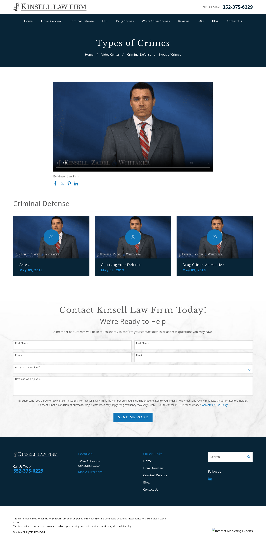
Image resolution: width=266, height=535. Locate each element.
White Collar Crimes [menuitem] (156, 21)
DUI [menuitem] (105, 21)
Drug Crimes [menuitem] (125, 21)
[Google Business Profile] (210, 479)
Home (147, 461)
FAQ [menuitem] (201, 21)
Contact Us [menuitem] (234, 21)
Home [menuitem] (28, 21)
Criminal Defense (155, 475)
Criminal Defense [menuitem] (82, 21)
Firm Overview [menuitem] (51, 21)
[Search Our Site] (248, 456)
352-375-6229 (238, 7)
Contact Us (150, 489)
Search (215, 457)
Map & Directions (90, 472)
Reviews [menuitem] (183, 21)
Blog (146, 482)
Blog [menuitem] (215, 21)
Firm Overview (153, 468)
